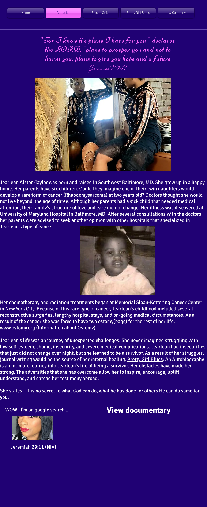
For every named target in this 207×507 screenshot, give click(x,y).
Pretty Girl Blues (145, 359)
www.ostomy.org (17, 327)
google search (50, 410)
